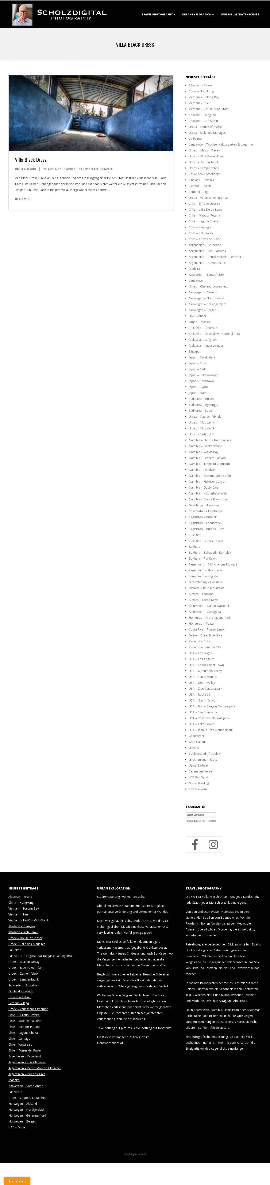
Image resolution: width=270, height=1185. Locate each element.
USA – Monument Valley (205, 671)
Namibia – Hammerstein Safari (210, 476)
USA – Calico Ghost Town (206, 665)
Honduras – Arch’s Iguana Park (210, 618)
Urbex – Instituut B (201, 434)
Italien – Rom (198, 789)
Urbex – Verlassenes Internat (208, 198)
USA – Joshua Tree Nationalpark (211, 730)
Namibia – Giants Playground (208, 499)
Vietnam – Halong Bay (204, 97)
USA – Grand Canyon (203, 700)
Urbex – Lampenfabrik (204, 168)
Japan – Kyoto (198, 387)
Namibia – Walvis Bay (203, 452)
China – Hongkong (201, 91)
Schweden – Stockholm (205, 174)
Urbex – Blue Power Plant (206, 156)
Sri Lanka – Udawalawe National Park (214, 334)
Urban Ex (106, 169)
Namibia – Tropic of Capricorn (209, 464)
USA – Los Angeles (202, 659)
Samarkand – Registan (204, 576)
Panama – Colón (200, 641)
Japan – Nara (198, 393)
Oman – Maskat (200, 322)
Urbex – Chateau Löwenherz (208, 286)
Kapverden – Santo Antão (206, 274)
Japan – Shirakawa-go (203, 375)
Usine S (194, 748)
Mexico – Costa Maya (204, 600)
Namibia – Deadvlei (202, 470)
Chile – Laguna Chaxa (203, 221)
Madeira (194, 269)
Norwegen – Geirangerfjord (207, 304)
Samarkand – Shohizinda (205, 570)
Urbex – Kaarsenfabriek (205, 416)
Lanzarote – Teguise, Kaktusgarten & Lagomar (221, 144)
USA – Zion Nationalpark (205, 688)
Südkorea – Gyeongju (203, 405)
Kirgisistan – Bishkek (203, 517)
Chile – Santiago (200, 227)
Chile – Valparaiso (201, 233)
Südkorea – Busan (201, 399)
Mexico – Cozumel (201, 594)
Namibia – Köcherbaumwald (208, 493)
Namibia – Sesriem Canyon (207, 458)
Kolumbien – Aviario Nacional (209, 606)
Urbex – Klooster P (202, 428)
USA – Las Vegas (200, 653)
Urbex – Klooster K (202, 422)
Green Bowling (199, 783)
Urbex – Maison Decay (204, 150)
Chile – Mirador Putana (204, 215)
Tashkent (195, 535)
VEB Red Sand (198, 777)
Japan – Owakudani (202, 357)
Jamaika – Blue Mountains (206, 588)
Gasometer (196, 736)
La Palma (195, 138)
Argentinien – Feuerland (205, 245)
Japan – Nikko (198, 369)
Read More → (25, 199)
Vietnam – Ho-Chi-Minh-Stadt (209, 109)
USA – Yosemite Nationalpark (209, 718)
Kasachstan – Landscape (206, 511)
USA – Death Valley (202, 683)
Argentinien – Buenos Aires (207, 263)
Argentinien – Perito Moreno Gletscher (215, 257)
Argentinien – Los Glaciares (207, 251)
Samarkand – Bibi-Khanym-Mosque (213, 564)
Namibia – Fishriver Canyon (207, 481)
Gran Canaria (198, 742)
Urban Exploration (196, 14)
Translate (207, 821)
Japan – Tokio (198, 363)
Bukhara (194, 547)
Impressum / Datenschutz (240, 14)
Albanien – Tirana (200, 85)
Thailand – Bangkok (202, 115)
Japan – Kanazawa (201, 381)
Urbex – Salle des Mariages (207, 133)
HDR (79, 169)
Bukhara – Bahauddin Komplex (210, 552)
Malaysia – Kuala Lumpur (206, 345)
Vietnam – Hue (199, 103)
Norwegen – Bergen (202, 310)
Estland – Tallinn (200, 186)
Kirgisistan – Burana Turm (206, 529)
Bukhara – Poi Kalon (203, 558)
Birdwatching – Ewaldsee (206, 582)
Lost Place (91, 169)
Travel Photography (157, 14)
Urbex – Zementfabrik (204, 162)
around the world (61, 169)
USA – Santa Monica (203, 677)
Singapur (195, 351)
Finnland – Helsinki (201, 180)
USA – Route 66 (199, 694)
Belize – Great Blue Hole (205, 635)
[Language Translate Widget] (201, 814)
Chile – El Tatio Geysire (204, 204)
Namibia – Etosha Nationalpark (210, 440)
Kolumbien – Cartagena (205, 612)
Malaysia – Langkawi (203, 340)
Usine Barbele (198, 765)
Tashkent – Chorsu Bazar (206, 541)
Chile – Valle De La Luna (205, 209)
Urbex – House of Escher (206, 127)
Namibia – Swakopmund (205, 446)
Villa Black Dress (30, 159)
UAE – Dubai (197, 316)
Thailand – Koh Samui (204, 121)
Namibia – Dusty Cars (204, 487)
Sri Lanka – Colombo (203, 328)
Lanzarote (196, 280)
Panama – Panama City (205, 647)
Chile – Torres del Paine (205, 239)
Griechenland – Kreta (203, 759)
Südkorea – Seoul (201, 411)
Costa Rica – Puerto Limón (207, 629)
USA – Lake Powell (201, 724)
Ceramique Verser (201, 771)
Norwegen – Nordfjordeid (206, 298)
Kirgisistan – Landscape (205, 523)
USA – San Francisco (203, 712)
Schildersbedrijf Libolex (204, 754)
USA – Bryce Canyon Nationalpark (212, 706)
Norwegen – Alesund (203, 292)
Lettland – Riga (199, 192)
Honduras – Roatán (202, 623)
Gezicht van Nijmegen (204, 505)
